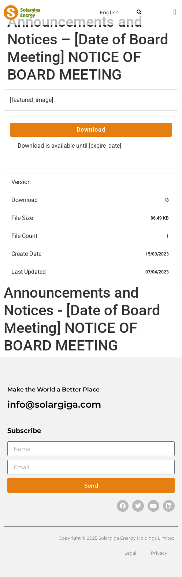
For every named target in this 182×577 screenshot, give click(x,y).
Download (91, 129)
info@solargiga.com (54, 404)
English (109, 12)
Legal (130, 553)
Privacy (159, 553)
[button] (139, 13)
